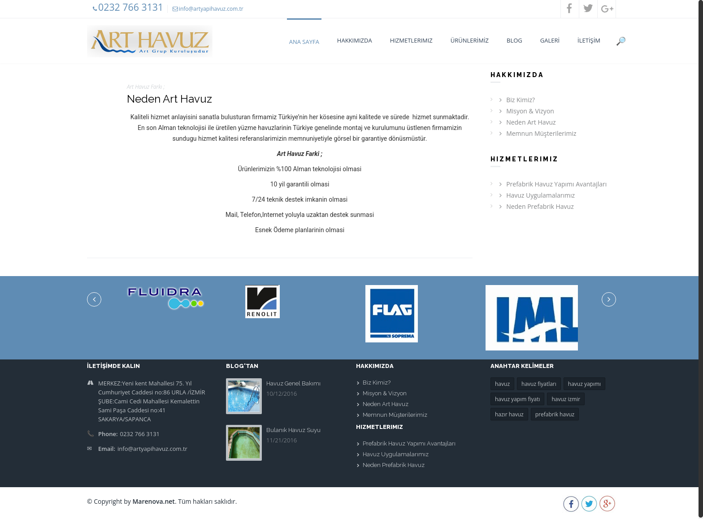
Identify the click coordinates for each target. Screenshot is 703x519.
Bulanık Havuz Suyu (293, 430)
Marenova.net (153, 501)
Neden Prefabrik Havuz (535, 206)
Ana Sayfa (304, 42)
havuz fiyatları (538, 384)
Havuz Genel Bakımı (293, 383)
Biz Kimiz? (516, 99)
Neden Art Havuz (526, 122)
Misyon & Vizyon (525, 111)
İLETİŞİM (588, 40)
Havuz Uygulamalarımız (536, 195)
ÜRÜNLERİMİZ (470, 40)
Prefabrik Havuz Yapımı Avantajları (552, 184)
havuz (502, 384)
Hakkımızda (354, 40)
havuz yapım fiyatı (517, 399)
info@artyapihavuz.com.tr (211, 9)
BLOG (514, 40)
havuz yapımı (584, 384)
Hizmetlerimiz (411, 40)
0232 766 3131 (130, 6)
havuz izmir (565, 399)
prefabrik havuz (554, 414)
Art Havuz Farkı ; (146, 87)
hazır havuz (509, 414)
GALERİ (550, 40)
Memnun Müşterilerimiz (537, 133)
